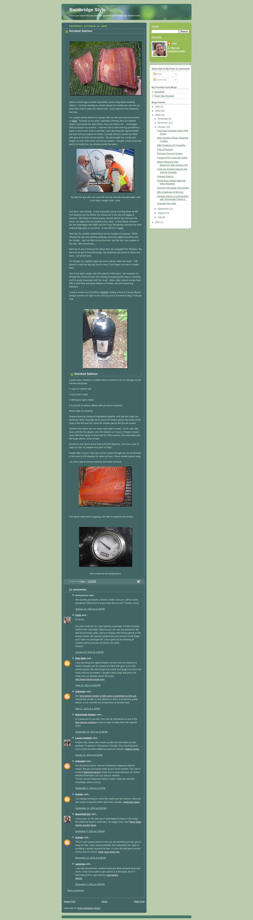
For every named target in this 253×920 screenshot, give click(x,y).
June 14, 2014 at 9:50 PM (87, 685)
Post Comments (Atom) (88, 908)
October (162, 127)
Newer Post (69, 901)
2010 (158, 111)
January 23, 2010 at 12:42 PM (90, 609)
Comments (160, 80)
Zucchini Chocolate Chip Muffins (173, 188)
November (163, 123)
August (161, 213)
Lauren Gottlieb (83, 738)
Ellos (74, 121)
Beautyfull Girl (82, 814)
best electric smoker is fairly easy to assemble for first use (108, 696)
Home (105, 901)
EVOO (104, 292)
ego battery (112, 875)
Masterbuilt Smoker (85, 714)
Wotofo (78, 878)
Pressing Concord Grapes (170, 153)
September (163, 209)
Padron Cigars (132, 749)
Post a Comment (75, 890)
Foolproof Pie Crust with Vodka (172, 158)
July (160, 217)
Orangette (159, 92)
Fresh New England (164, 96)
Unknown (80, 691)
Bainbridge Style (87, 9)
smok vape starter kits (109, 852)
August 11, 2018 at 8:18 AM (88, 755)
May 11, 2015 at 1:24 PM (87, 709)
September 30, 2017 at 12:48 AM (91, 732)
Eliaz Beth (80, 658)
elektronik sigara (131, 802)
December (163, 119)
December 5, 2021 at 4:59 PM (90, 884)
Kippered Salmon (92, 772)
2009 (158, 115)
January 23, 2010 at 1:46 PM (89, 652)
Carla (78, 615)
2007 (158, 222)
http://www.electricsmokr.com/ (90, 679)
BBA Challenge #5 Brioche (170, 192)
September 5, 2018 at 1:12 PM (90, 788)
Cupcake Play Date (166, 203)
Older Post (139, 901)
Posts (158, 74)
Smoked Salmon (165, 176)
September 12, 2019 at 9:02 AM (90, 808)
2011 (158, 106)
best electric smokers (85, 722)
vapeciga (80, 864)
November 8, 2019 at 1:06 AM (90, 831)
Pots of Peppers (165, 149)
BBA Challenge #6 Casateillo (171, 145)
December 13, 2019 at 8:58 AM (90, 858)
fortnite (79, 794)
